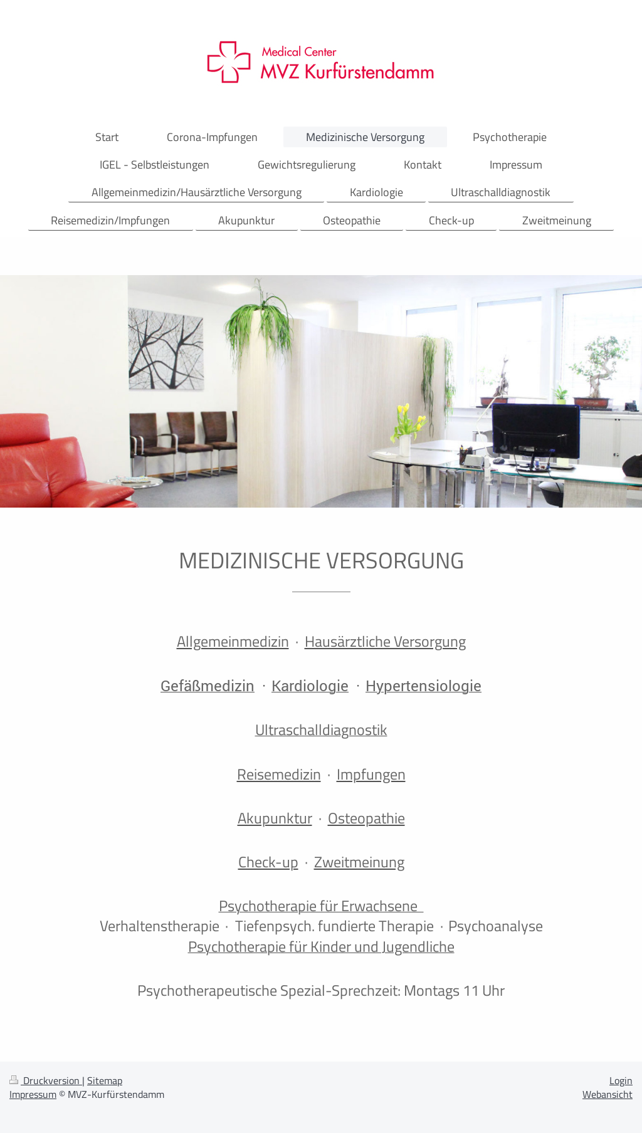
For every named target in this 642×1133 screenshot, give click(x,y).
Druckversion (45, 1080)
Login (621, 1080)
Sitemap (104, 1080)
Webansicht (607, 1094)
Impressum (32, 1094)
